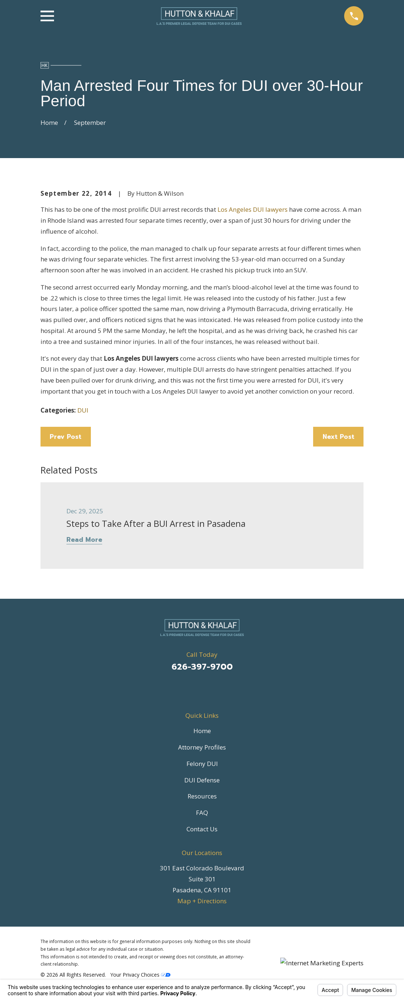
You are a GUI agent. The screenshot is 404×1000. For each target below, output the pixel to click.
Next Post (338, 436)
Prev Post (65, 436)
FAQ (202, 812)
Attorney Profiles (202, 747)
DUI (82, 410)
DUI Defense (202, 780)
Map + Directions (202, 901)
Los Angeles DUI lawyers (253, 209)
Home (202, 731)
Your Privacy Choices (140, 974)
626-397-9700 (202, 666)
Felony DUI (202, 763)
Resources (202, 796)
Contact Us (202, 829)
